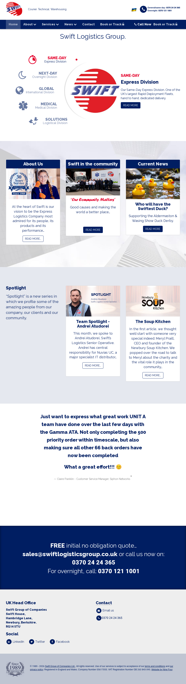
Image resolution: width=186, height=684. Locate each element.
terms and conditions (155, 666)
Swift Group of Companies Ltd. (60, 666)
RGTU (13, 626)
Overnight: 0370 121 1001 (159, 10)
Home (13, 24)
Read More (93, 229)
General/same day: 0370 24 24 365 (163, 7)
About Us (33, 164)
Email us (105, 610)
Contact (88, 24)
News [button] (70, 24)
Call (142, 24)
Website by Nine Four (161, 669)
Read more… (33, 238)
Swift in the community (93, 164)
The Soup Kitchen (152, 321)
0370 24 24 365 (93, 562)
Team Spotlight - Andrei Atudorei (93, 323)
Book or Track (112, 24)
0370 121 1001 (119, 571)
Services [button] (50, 24)
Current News (153, 164)
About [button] (29, 24)
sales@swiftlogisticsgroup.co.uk (70, 554)
